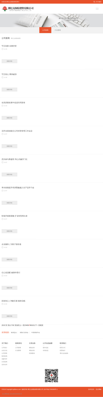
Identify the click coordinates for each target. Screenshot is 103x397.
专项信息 (45, 350)
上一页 (22, 325)
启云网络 (98, 389)
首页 (18, 325)
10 (32, 325)
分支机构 (4, 362)
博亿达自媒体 (64, 353)
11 (34, 325)
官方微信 (98, 2)
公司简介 (4, 347)
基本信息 (45, 347)
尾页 (41, 325)
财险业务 (32, 347)
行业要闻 (58, 30)
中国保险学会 (35, 332)
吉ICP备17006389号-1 (51, 389)
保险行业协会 (24, 332)
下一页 (37, 325)
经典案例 (32, 353)
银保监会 (14, 332)
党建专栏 (4, 359)
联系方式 (62, 347)
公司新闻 (45, 30)
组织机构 (4, 356)
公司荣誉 (4, 353)
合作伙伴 (4, 364)
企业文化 (4, 350)
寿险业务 (32, 350)
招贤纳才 (62, 350)
